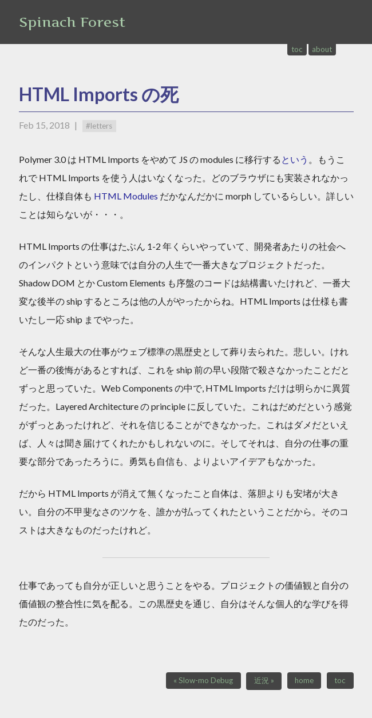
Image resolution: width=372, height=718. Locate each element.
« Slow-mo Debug (203, 680)
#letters (99, 125)
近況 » (264, 680)
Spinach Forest (72, 22)
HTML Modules (126, 195)
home (304, 680)
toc (297, 49)
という (294, 159)
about (322, 49)
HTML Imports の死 (99, 94)
